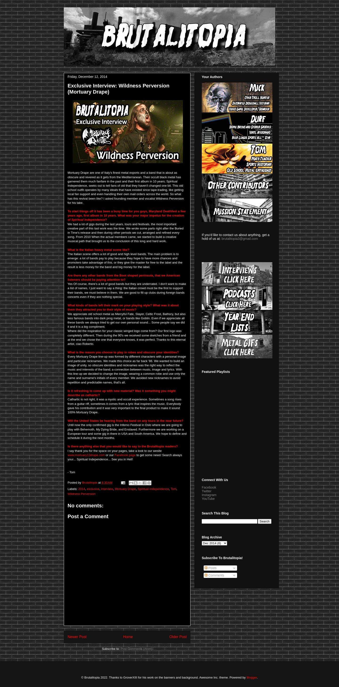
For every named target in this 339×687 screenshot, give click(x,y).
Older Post (178, 637)
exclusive (93, 489)
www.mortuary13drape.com (86, 455)
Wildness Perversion (82, 494)
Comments (214, 575)
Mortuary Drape (125, 489)
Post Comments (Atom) (136, 649)
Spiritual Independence (153, 489)
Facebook (209, 487)
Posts (211, 568)
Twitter (206, 491)
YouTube (208, 499)
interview (107, 489)
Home (128, 637)
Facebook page (125, 455)
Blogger (251, 677)
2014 (81, 489)
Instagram (209, 495)
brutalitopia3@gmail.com (240, 239)
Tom (174, 489)
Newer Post (77, 637)
